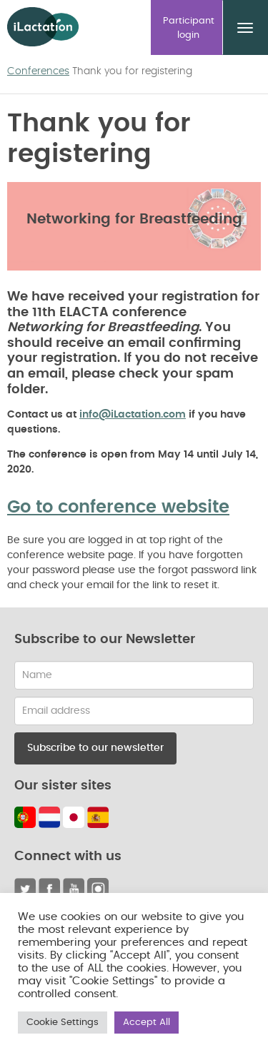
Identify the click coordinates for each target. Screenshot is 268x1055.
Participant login (188, 28)
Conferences (38, 71)
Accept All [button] (146, 1022)
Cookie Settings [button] (62, 1022)
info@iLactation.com (132, 415)
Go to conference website (118, 507)
